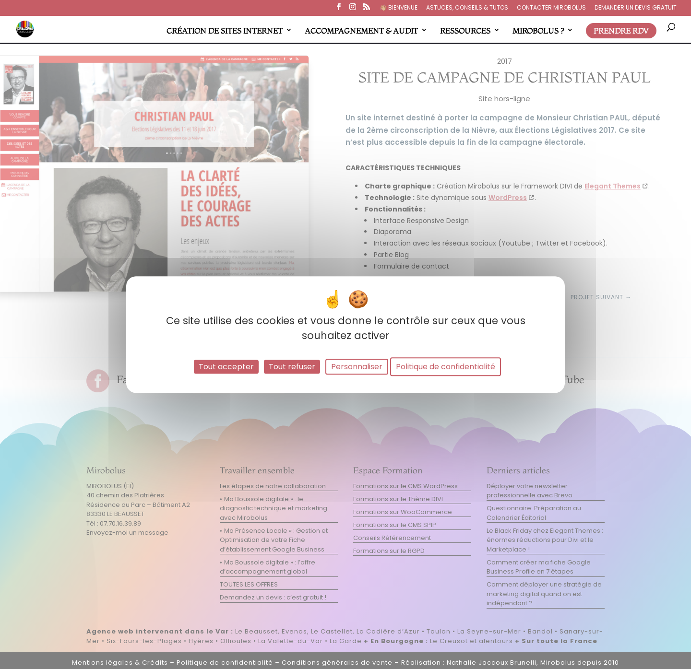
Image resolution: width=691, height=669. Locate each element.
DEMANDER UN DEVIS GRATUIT (636, 8)
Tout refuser (292, 366)
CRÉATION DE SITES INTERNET (225, 30)
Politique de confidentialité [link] (445, 366)
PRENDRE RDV (621, 30)
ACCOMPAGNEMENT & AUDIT (361, 30)
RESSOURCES (465, 30)
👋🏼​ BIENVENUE (398, 8)
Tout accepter (226, 366)
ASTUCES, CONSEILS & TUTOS (467, 8)
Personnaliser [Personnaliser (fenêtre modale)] (356, 366)
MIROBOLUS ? (538, 30)
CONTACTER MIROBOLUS (551, 8)
